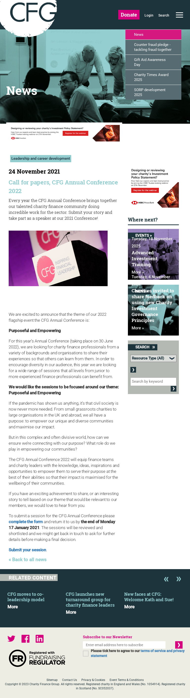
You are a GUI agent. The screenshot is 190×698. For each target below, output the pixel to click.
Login (148, 15)
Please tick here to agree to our (138, 653)
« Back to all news (28, 559)
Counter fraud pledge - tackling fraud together (152, 47)
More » (138, 328)
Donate (129, 14)
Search (163, 15)
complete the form (26, 521)
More (12, 607)
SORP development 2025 (150, 92)
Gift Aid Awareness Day (150, 62)
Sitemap (52, 680)
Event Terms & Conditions (127, 680)
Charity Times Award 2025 (151, 77)
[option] (36, 599)
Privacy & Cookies (93, 680)
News (138, 34)
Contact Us (69, 680)
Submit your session (27, 549)
